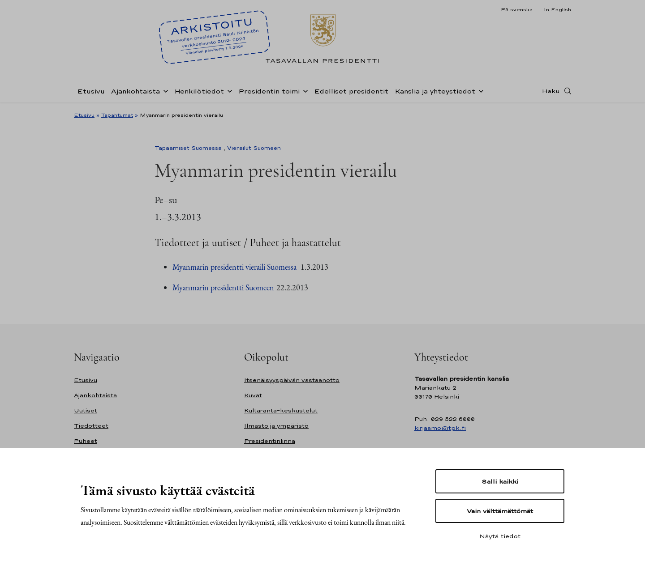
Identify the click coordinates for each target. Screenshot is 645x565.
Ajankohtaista (135, 91)
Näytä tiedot (499, 536)
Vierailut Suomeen (254, 148)
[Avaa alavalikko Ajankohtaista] (164, 90)
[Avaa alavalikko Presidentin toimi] (304, 90)
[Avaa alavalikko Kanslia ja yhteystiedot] (479, 90)
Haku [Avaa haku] (551, 91)
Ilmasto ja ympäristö (276, 425)
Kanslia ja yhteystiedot (435, 91)
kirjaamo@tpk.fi (440, 428)
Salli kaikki (500, 481)
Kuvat (253, 395)
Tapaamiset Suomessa (188, 148)
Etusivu (91, 91)
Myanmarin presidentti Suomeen (223, 287)
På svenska (517, 9)
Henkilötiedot (199, 91)
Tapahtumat (117, 115)
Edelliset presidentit (351, 91)
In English (557, 9)
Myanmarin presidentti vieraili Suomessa (235, 267)
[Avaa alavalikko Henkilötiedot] (228, 90)
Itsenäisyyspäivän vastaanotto (292, 380)
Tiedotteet (91, 425)
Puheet (85, 441)
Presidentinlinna (269, 441)
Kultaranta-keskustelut (281, 410)
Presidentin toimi (269, 91)
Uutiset (85, 410)
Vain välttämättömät (500, 511)
